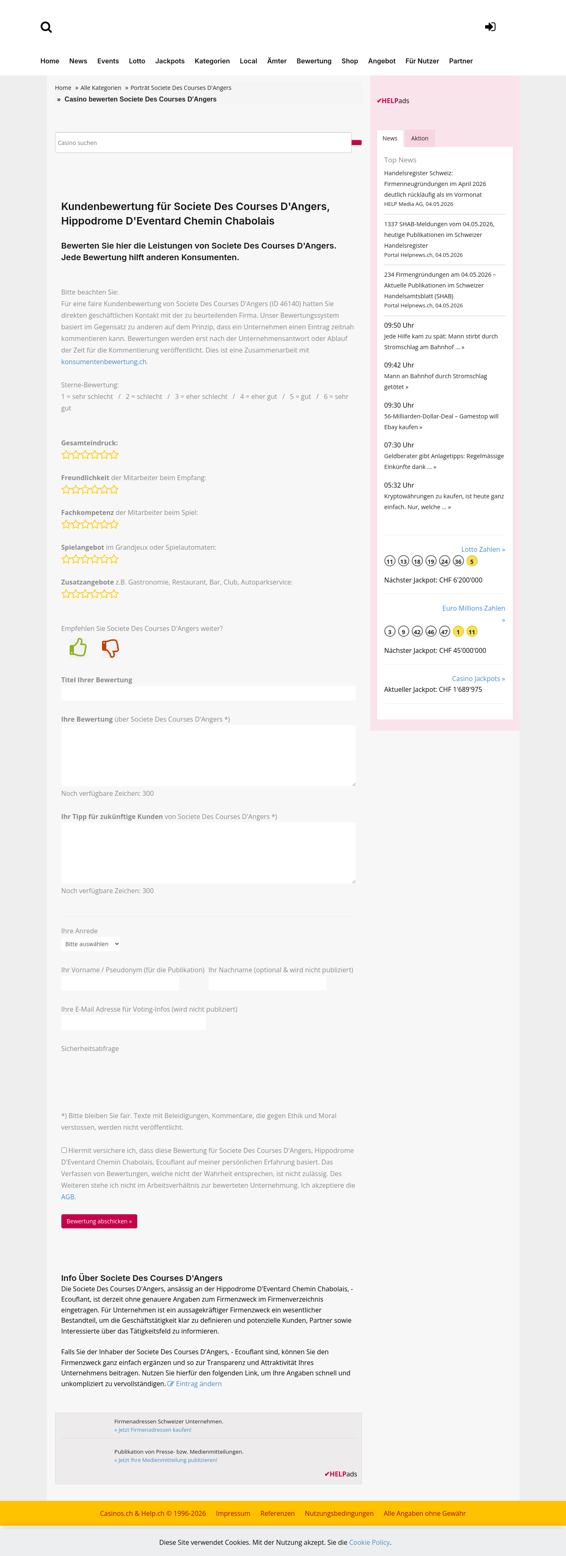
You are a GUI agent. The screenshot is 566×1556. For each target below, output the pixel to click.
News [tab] (390, 138)
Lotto (137, 61)
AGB (68, 1196)
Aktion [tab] (421, 138)
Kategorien (212, 61)
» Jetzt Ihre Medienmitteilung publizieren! (166, 1462)
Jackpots (170, 61)
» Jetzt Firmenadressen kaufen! (153, 1431)
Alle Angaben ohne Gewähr (426, 1515)
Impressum (231, 1515)
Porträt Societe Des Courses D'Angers (181, 88)
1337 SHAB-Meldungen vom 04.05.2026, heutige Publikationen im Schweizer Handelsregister (438, 237)
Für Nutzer (422, 61)
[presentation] (124, 1070)
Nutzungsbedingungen (339, 1515)
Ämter (277, 61)
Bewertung (314, 61)
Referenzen (276, 1515)
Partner (461, 61)
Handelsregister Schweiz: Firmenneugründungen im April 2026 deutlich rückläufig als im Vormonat (434, 184)
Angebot (382, 61)
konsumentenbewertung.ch (104, 361)
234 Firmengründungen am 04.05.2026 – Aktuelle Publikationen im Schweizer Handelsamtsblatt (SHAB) (439, 288)
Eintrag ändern (200, 1386)
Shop (350, 61)
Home (50, 61)
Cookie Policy (370, 1542)
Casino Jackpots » (478, 689)
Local (248, 61)
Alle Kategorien (100, 88)
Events (108, 61)
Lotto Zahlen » (483, 559)
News (78, 61)
